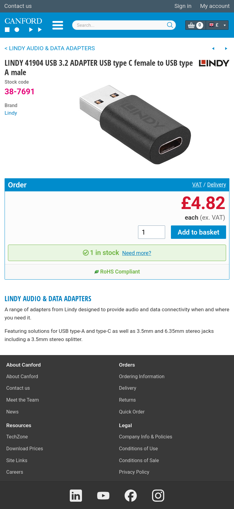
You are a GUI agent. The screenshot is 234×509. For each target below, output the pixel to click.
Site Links (16, 460)
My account (215, 6)
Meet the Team (22, 400)
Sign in (182, 6)
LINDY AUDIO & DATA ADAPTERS (48, 298)
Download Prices (24, 448)
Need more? (136, 253)
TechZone (17, 437)
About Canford (22, 376)
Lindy (11, 113)
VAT (197, 185)
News (12, 412)
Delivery (216, 185)
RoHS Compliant (117, 272)
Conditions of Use (138, 448)
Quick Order (132, 412)
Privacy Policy (134, 472)
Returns (127, 400)
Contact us (18, 6)
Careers (14, 472)
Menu (57, 25)
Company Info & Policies (145, 437)
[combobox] (124, 25)
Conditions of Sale (139, 460)
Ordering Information (142, 376)
